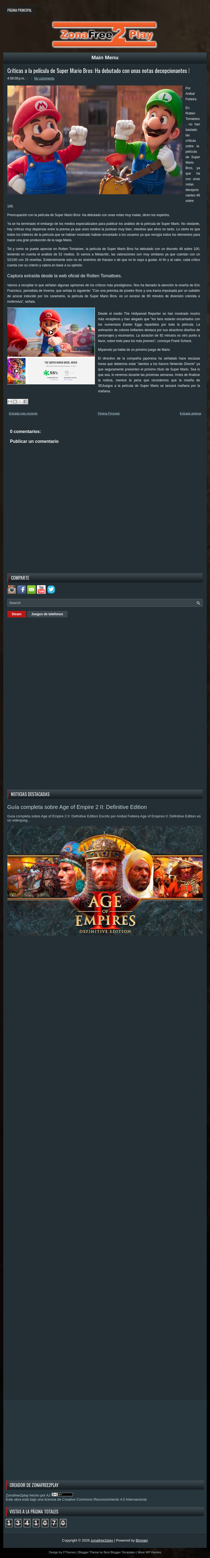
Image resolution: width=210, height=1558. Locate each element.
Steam (17, 614)
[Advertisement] (48, 703)
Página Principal (109, 413)
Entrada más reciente (23, 413)
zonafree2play (102, 1540)
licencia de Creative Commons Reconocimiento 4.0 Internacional (95, 1499)
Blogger (142, 1540)
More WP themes (149, 1552)
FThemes (69, 1552)
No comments (44, 78)
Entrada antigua (190, 413)
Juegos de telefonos (47, 614)
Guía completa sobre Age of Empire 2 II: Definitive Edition (77, 807)
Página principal (19, 10)
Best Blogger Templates (119, 1552)
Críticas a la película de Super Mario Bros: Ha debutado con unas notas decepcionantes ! (98, 70)
